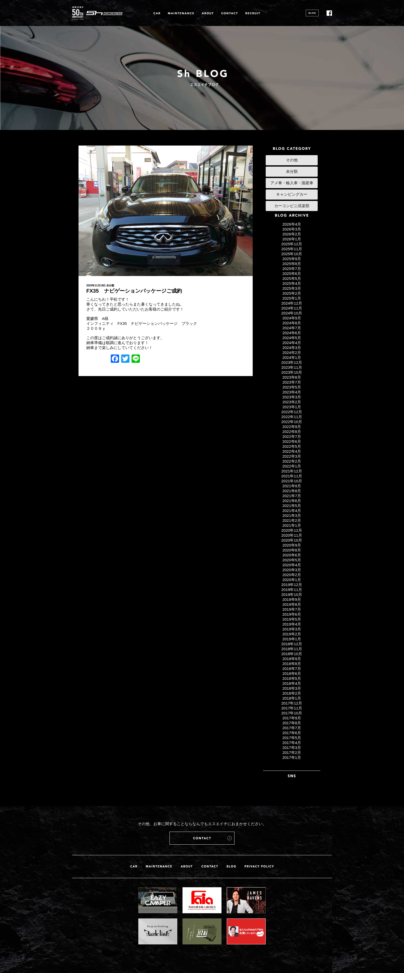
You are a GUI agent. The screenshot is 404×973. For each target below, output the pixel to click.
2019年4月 (291, 624)
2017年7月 (291, 728)
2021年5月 (291, 505)
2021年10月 (291, 481)
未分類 (110, 285)
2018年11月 (291, 649)
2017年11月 (291, 708)
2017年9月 (291, 718)
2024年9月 (291, 318)
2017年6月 (291, 733)
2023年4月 (291, 392)
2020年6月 (291, 555)
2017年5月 (291, 737)
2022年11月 (291, 417)
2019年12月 (291, 584)
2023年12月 (291, 362)
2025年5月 (291, 278)
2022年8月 (291, 431)
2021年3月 (291, 515)
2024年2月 (291, 352)
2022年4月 (291, 451)
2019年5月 (291, 619)
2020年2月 (291, 575)
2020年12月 (291, 530)
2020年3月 (291, 570)
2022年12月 (291, 412)
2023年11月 (291, 367)
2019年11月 (291, 589)
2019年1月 (291, 639)
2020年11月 (291, 535)
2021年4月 (291, 510)
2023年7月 (291, 382)
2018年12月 (291, 644)
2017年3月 (291, 747)
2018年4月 (291, 683)
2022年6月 (291, 441)
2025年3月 (291, 288)
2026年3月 (291, 229)
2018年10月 (291, 654)
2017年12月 (291, 703)
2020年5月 (291, 560)
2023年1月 (291, 407)
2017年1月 (291, 757)
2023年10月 (291, 372)
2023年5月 (291, 387)
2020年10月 (291, 540)
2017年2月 (291, 752)
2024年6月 (291, 333)
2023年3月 (291, 397)
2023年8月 (291, 377)
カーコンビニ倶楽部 (291, 205)
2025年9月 (291, 259)
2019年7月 (291, 609)
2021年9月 (291, 486)
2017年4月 (291, 742)
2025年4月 (291, 283)
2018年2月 (291, 693)
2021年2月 (291, 520)
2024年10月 (291, 313)
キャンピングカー (291, 194)
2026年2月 (291, 234)
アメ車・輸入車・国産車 (291, 183)
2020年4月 (291, 565)
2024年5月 (291, 338)
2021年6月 (291, 500)
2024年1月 (291, 357)
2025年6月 (291, 273)
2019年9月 (291, 599)
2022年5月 (291, 446)
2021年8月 (291, 491)
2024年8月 (291, 323)
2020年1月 (291, 579)
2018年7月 (291, 668)
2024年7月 (291, 328)
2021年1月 (291, 525)
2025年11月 (291, 249)
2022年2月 (291, 461)
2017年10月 (291, 713)
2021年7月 (291, 496)
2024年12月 (291, 303)
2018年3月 (291, 688)
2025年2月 (291, 293)
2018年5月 (291, 678)
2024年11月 (291, 308)
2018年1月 (291, 698)
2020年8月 (291, 550)
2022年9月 (291, 426)
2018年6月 (291, 673)
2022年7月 (291, 436)
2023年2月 (291, 402)
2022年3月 (291, 456)
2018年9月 (291, 658)
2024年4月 (291, 342)
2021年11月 (291, 476)
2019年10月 (291, 594)
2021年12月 (291, 471)
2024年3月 (291, 347)
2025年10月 (291, 254)
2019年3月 (291, 629)
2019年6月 (291, 614)
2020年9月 (291, 545)
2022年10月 (291, 421)
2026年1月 (291, 239)
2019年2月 (291, 634)
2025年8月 (291, 263)
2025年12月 (291, 244)
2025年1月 (291, 298)
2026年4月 (291, 224)
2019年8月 (291, 604)
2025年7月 (291, 268)
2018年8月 (291, 663)
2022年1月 (291, 466)
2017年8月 (291, 723)
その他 (292, 160)
